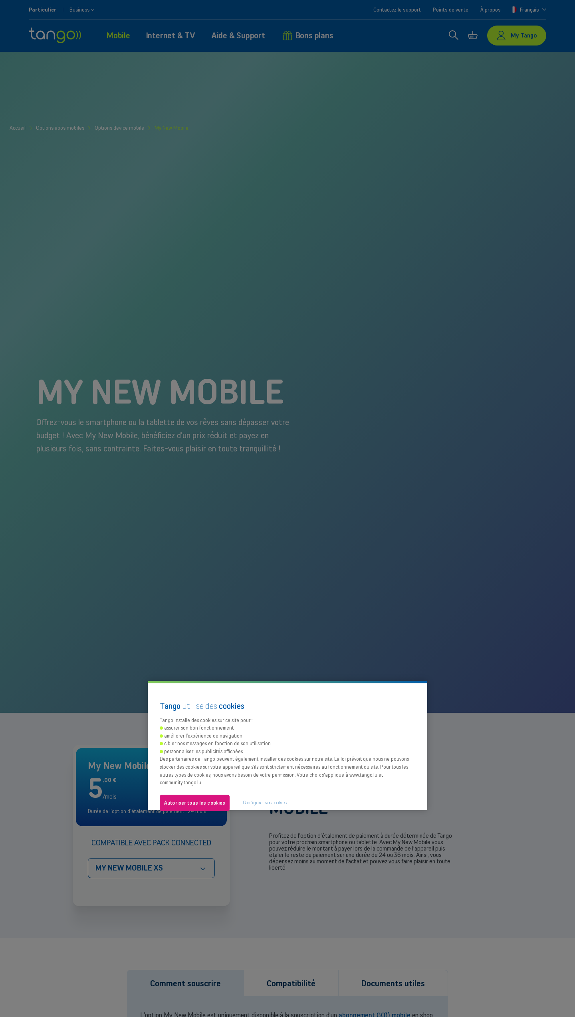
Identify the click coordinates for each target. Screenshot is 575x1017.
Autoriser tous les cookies (194, 802)
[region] (287, 745)
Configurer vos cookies (265, 802)
